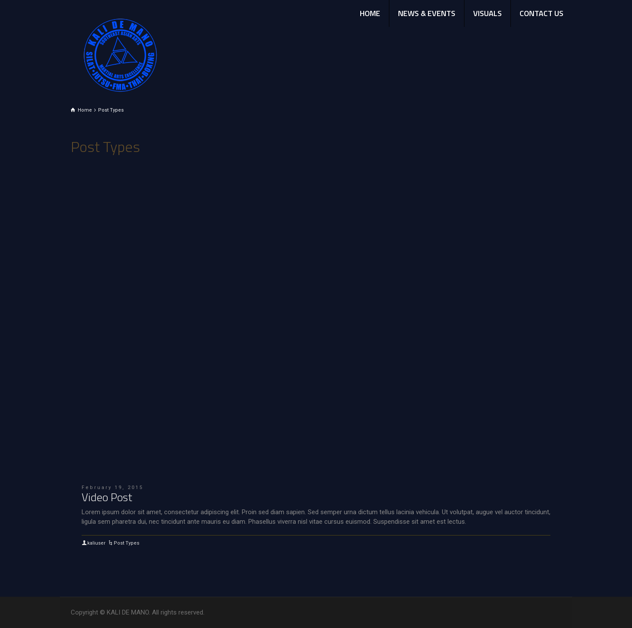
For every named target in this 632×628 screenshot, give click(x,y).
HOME (370, 13)
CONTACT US (541, 13)
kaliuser (96, 543)
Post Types (126, 543)
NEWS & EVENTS (426, 13)
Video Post (107, 497)
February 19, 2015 (112, 487)
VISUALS (487, 13)
